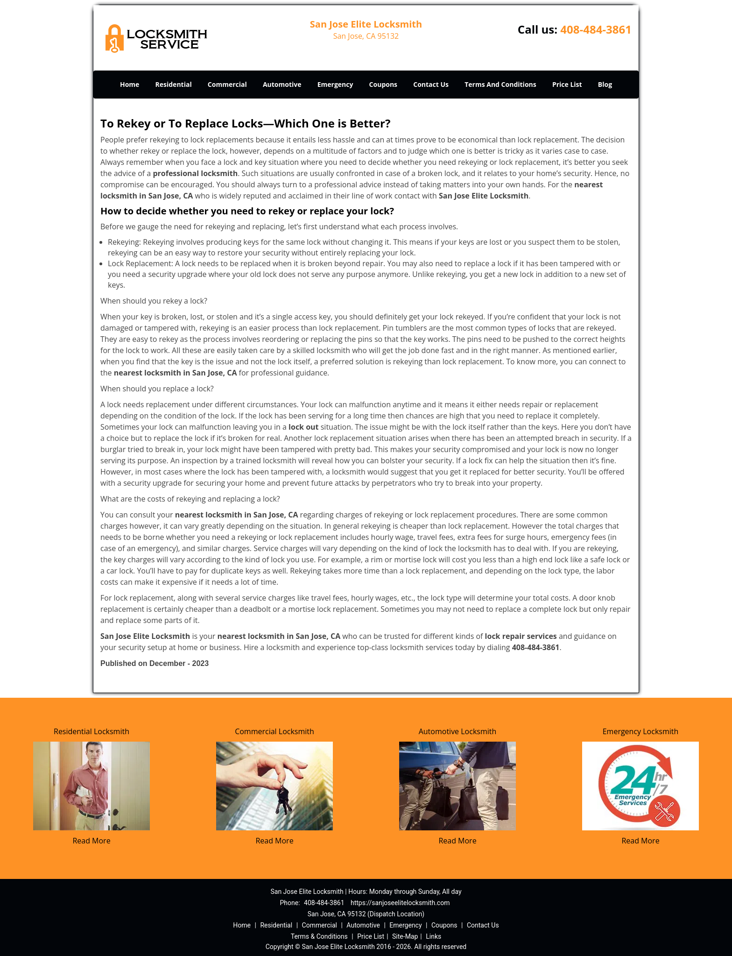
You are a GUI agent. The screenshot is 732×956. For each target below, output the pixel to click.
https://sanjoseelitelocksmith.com (400, 902)
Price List (567, 84)
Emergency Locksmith (641, 731)
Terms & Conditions (319, 936)
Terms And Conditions (500, 84)
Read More (91, 841)
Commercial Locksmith (274, 731)
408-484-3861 (596, 29)
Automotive (282, 84)
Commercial (227, 84)
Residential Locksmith (91, 731)
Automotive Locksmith (458, 731)
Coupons (383, 84)
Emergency (335, 84)
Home (129, 84)
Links (433, 936)
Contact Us (431, 84)
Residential (173, 84)
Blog (605, 84)
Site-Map (405, 936)
